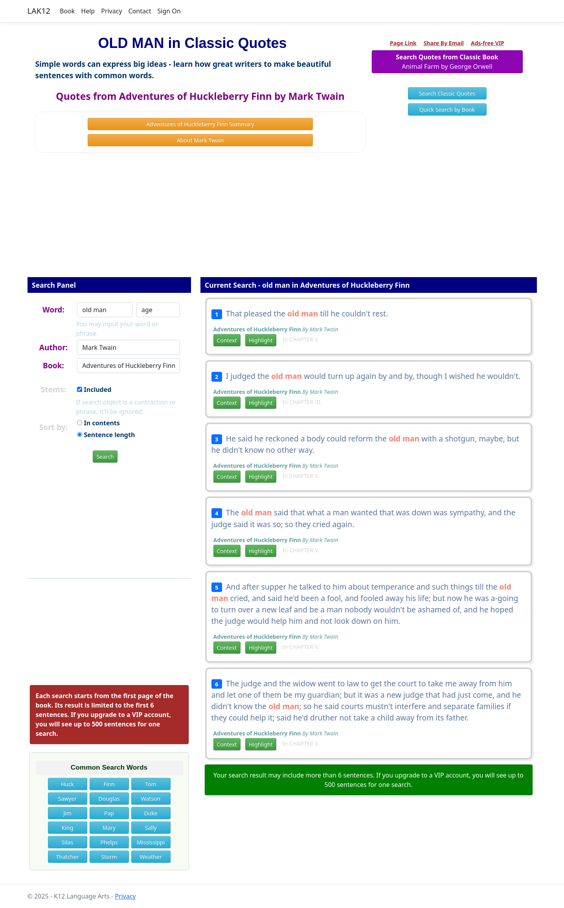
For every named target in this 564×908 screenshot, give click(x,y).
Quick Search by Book (447, 109)
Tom (150, 784)
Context (227, 340)
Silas (67, 842)
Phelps (109, 842)
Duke (150, 813)
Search (105, 456)
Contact (140, 11)
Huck (67, 784)
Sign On (168, 11)
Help (88, 11)
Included (94, 389)
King (67, 827)
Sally (151, 827)
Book (67, 11)
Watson (150, 798)
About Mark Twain (200, 140)
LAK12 (39, 11)
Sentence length (106, 434)
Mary (109, 827)
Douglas (108, 798)
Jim (67, 813)
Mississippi (151, 842)
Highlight (261, 340)
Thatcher (67, 856)
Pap (109, 813)
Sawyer (67, 798)
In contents (98, 423)
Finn (108, 784)
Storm (109, 856)
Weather (151, 856)
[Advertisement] (282, 220)
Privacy (111, 11)
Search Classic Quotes (447, 93)
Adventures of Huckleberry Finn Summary (200, 124)
